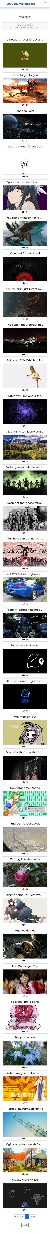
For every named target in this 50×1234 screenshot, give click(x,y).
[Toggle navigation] (45, 3)
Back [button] (25, 1225)
